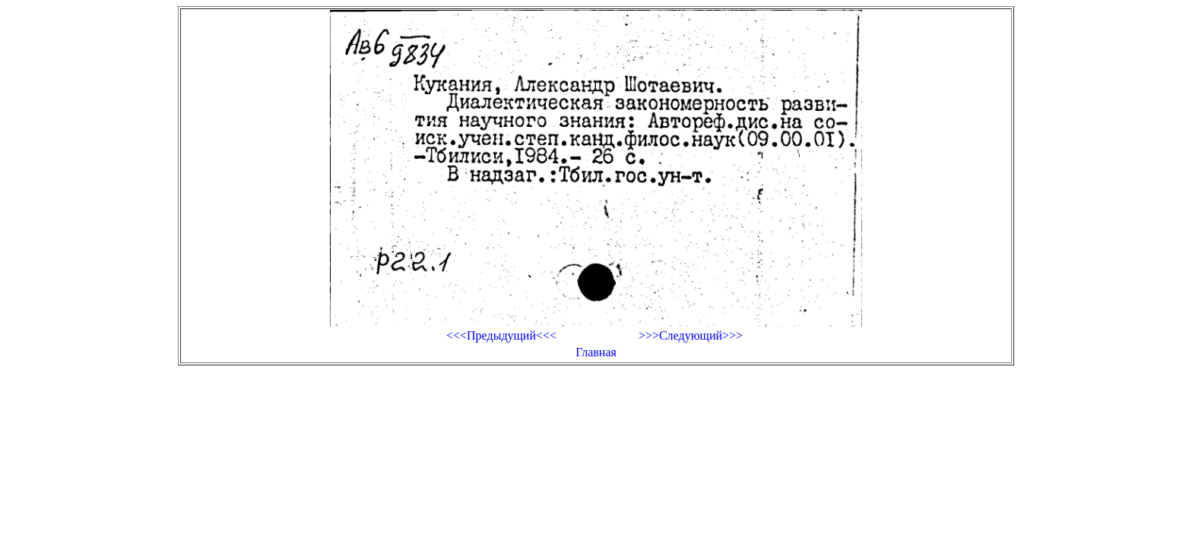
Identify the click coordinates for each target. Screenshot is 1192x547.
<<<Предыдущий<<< (501, 335)
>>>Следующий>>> (691, 335)
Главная (596, 352)
